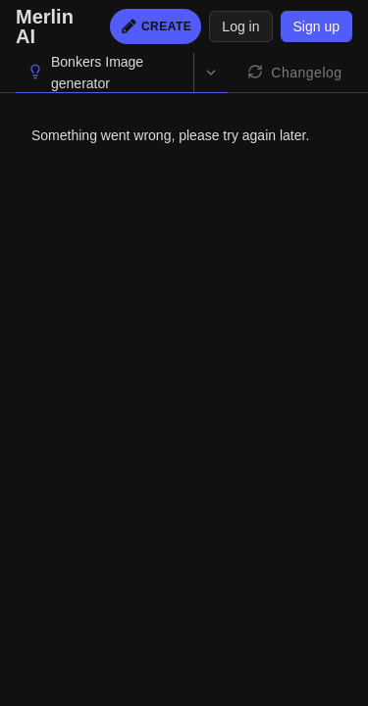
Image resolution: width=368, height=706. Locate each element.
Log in (240, 26)
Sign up (316, 26)
